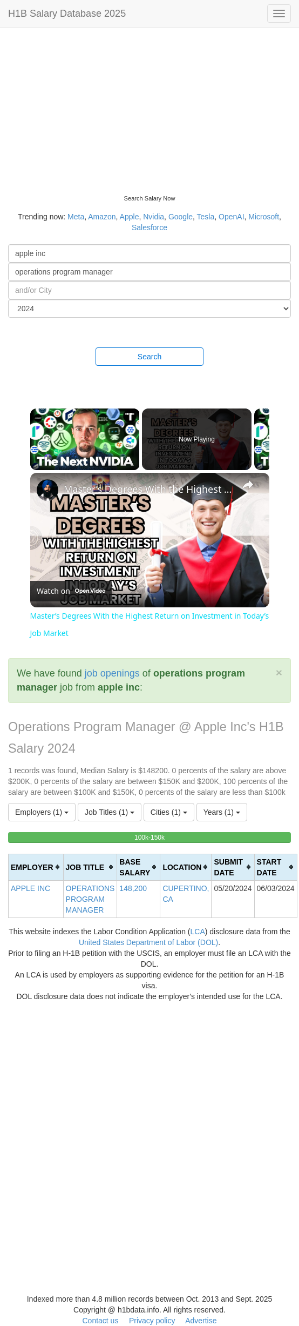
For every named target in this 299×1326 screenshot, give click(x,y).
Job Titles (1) (109, 812)
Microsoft (263, 216)
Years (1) (221, 812)
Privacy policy (152, 1320)
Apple (129, 216)
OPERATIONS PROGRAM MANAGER (90, 899)
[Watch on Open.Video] (71, 591)
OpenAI (231, 216)
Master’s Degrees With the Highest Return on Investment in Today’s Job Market (148, 489)
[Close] (279, 672)
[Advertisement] (149, 108)
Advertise (200, 1320)
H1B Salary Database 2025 (67, 13)
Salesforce (149, 227)
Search (149, 356)
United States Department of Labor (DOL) (148, 942)
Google (180, 216)
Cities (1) (169, 812)
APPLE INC (30, 888)
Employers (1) (42, 812)
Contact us (100, 1320)
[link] (47, 490)
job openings (112, 673)
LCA (198, 931)
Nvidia (153, 216)
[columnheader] (36, 867)
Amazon (101, 216)
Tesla (206, 216)
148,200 (133, 888)
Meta (75, 216)
